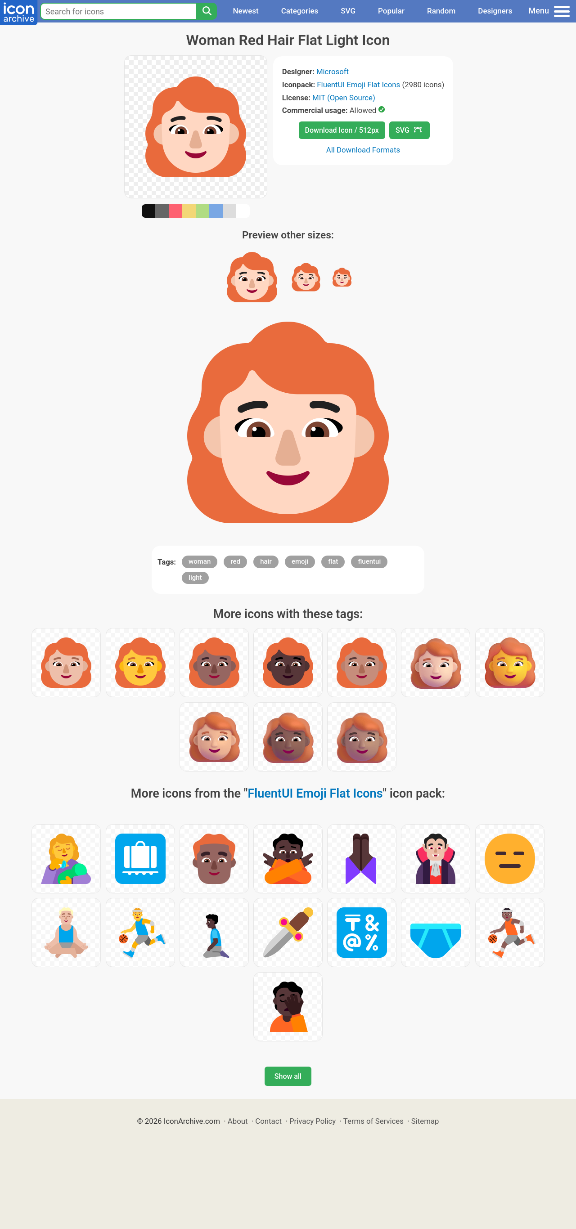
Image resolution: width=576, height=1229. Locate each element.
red (235, 561)
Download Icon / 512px (342, 130)
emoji (300, 561)
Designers (495, 10)
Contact (268, 1121)
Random (441, 10)
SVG (348, 10)
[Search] (206, 11)
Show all (288, 1076)
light (195, 578)
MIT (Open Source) (343, 97)
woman (200, 561)
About (238, 1121)
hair (266, 561)
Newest (245, 10)
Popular (391, 10)
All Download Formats (363, 149)
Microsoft (332, 71)
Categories (300, 10)
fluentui (369, 561)
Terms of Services (373, 1121)
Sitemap (425, 1121)
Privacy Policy (312, 1121)
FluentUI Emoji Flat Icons (358, 84)
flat (333, 561)
